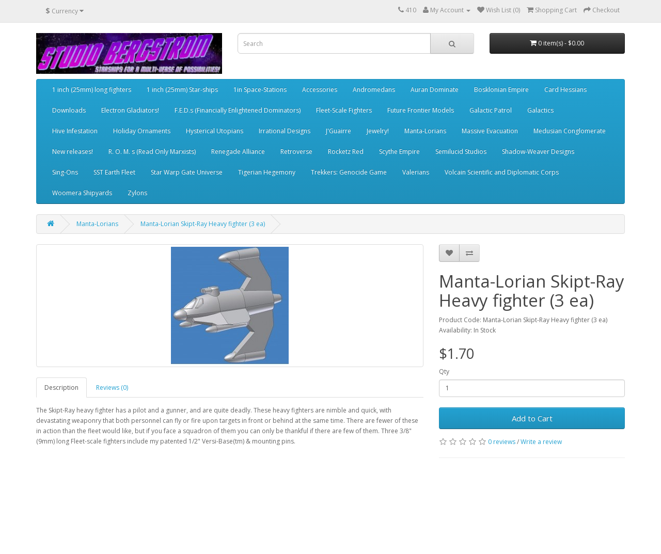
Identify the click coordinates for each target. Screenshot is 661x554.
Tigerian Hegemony (266, 172)
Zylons (137, 192)
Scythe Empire (399, 151)
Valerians (415, 172)
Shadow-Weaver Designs (538, 151)
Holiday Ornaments (141, 130)
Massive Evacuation (490, 130)
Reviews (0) (112, 387)
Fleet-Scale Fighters (344, 110)
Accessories (319, 89)
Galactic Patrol (490, 110)
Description (61, 387)
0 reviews (501, 441)
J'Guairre (338, 130)
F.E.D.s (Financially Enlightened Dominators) (238, 110)
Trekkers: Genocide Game (349, 172)
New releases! (72, 151)
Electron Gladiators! (130, 110)
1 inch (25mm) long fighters (91, 89)
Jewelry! (378, 130)
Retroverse (296, 151)
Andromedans (374, 89)
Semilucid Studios (460, 151)
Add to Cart (532, 418)
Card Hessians (565, 89)
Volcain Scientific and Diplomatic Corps (502, 172)
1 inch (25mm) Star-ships (182, 89)
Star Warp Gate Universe (187, 172)
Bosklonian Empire (501, 89)
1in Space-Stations (260, 89)
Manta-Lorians (425, 130)
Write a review (541, 441)
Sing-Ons (65, 172)
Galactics (540, 110)
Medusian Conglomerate (569, 130)
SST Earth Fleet (114, 172)
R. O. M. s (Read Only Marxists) (152, 151)
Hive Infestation (75, 130)
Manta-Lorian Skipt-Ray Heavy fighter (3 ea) (202, 223)
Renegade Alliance (238, 151)
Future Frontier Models (420, 110)
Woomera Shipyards (82, 192)
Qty (444, 371)
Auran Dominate (435, 89)
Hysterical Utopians (214, 130)
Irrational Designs (284, 130)
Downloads (69, 110)
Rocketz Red (346, 151)
